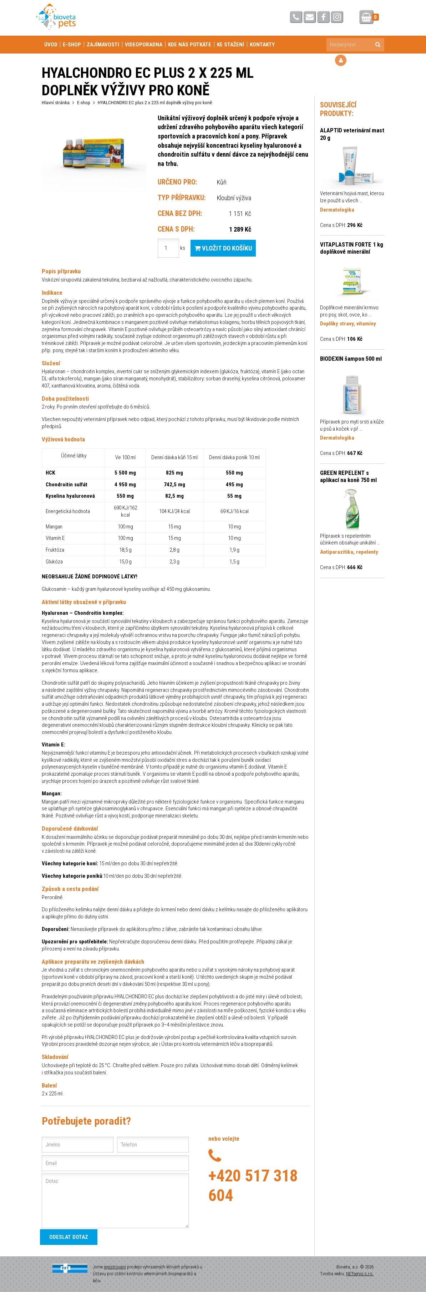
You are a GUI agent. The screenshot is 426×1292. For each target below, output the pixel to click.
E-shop (72, 44)
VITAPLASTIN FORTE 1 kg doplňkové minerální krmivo (351, 248)
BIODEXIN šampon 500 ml (351, 358)
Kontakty (262, 44)
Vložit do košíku (223, 248)
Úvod (50, 44)
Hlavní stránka (56, 102)
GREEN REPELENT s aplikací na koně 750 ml (348, 476)
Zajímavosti (103, 44)
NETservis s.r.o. (360, 1273)
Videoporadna (143, 44)
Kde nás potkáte (189, 44)
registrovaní (115, 1267)
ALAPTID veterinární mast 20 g (352, 134)
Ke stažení (230, 44)
